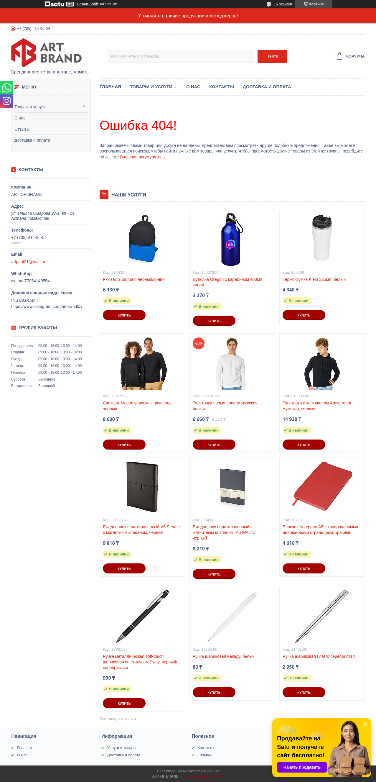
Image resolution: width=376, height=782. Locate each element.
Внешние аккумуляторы (142, 157)
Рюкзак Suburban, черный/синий (133, 279)
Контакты (221, 86)
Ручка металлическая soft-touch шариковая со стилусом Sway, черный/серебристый (140, 662)
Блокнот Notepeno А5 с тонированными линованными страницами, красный (320, 529)
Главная (110, 86)
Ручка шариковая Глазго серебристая (319, 656)
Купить (124, 315)
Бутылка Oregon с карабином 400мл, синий (228, 282)
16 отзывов (283, 4)
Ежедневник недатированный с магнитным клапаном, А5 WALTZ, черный (225, 532)
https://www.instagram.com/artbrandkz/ (46, 306)
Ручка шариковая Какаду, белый (224, 656)
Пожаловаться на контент (203, 776)
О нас (19, 118)
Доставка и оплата (32, 140)
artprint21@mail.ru (28, 261)
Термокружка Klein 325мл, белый (314, 279)
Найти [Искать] (272, 56)
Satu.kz (213, 771)
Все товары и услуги (118, 719)
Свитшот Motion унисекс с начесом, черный (137, 406)
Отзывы (21, 129)
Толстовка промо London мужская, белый (226, 406)
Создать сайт (88, 4)
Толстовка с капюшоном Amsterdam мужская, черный (317, 406)
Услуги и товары (121, 747)
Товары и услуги (30, 106)
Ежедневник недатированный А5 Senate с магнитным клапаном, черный (141, 529)
